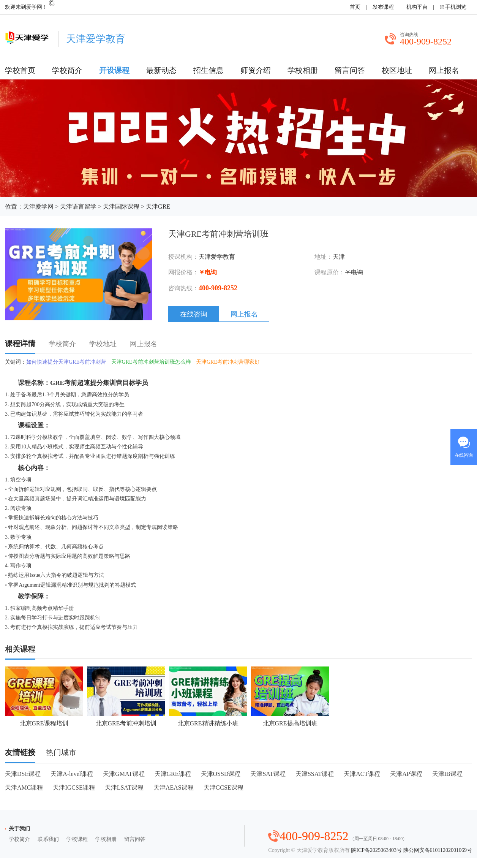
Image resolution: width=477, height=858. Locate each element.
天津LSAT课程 (124, 787)
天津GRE (158, 206)
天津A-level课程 (72, 774)
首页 (355, 7)
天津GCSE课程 (223, 787)
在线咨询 (193, 314)
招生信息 (208, 70)
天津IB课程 (447, 774)
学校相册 (302, 70)
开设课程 (114, 70)
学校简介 (67, 70)
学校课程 (77, 839)
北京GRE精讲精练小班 (208, 696)
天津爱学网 (38, 206)
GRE (57, 382)
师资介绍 (255, 70)
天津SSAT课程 (314, 774)
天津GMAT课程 (123, 774)
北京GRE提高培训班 (290, 696)
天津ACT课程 (362, 774)
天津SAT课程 (267, 774)
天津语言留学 (78, 206)
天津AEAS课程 (173, 787)
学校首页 (20, 70)
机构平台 (417, 7)
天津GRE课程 (173, 774)
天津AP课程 (406, 774)
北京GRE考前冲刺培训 (126, 696)
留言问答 (350, 70)
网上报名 (444, 70)
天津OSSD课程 (221, 774)
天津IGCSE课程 (74, 787)
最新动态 (161, 70)
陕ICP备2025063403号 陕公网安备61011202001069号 (411, 850)
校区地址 (397, 70)
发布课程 (383, 7)
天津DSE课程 (23, 774)
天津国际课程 (121, 206)
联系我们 (48, 839)
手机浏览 (455, 7)
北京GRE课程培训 (44, 696)
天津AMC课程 (24, 787)
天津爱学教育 (217, 256)
